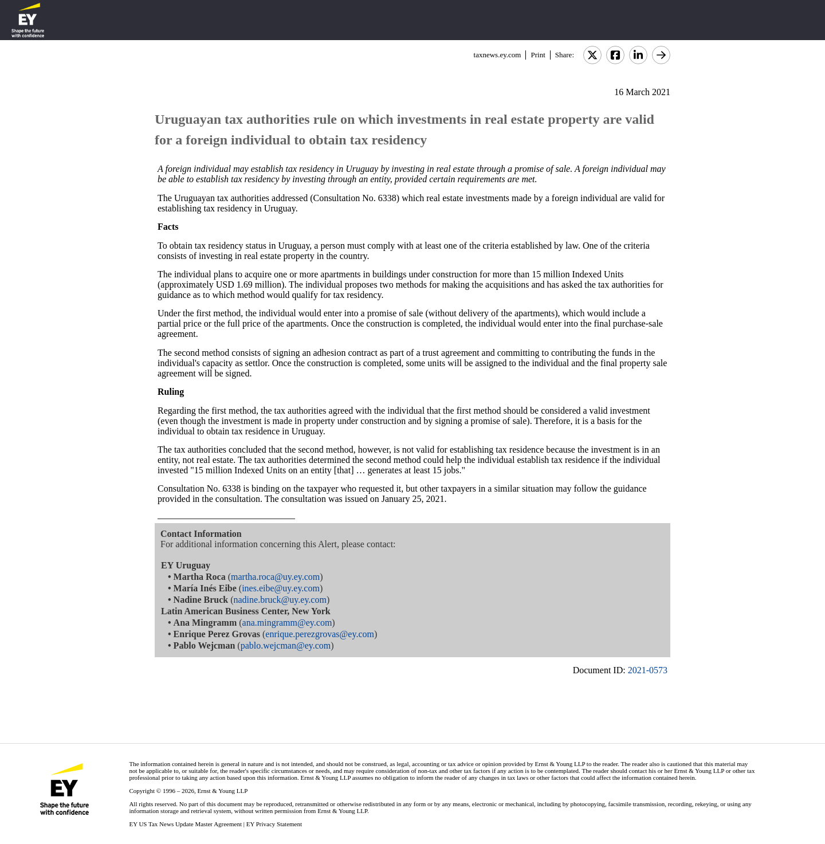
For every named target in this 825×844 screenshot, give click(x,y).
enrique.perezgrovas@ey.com (319, 634)
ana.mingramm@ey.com (287, 622)
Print (538, 54)
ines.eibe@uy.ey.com (281, 588)
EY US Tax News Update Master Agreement (185, 824)
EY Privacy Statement (274, 824)
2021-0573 (647, 670)
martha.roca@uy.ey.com (275, 577)
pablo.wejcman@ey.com (286, 645)
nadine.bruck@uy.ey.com (280, 599)
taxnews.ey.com (497, 54)
